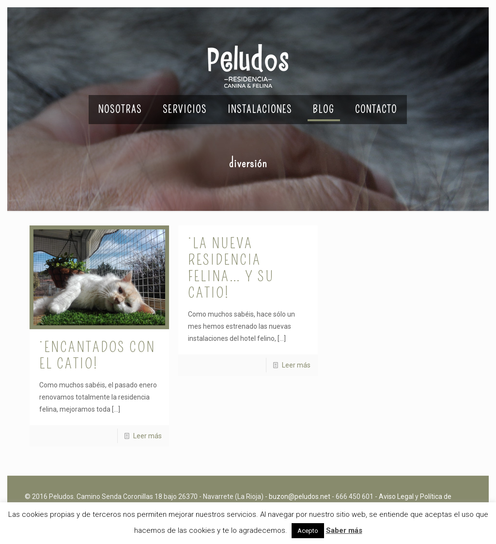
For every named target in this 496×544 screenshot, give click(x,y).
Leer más (147, 436)
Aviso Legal (396, 496)
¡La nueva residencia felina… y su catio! (231, 268)
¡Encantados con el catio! (97, 355)
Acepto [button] (307, 530)
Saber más (344, 530)
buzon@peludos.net (299, 496)
